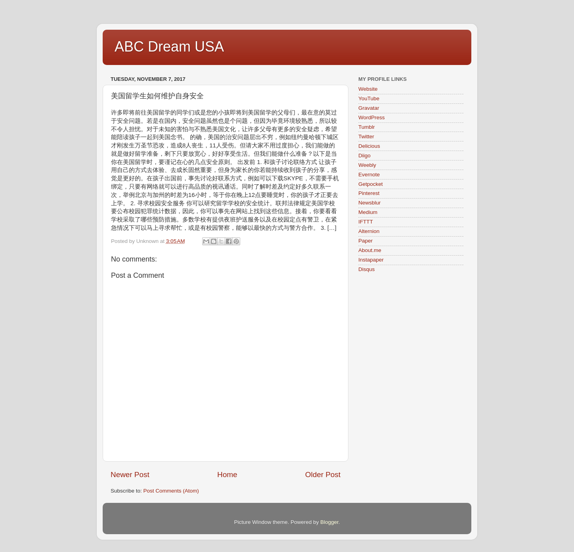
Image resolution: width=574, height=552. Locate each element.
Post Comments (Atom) (171, 491)
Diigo (364, 156)
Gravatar (368, 108)
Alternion (368, 231)
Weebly (367, 165)
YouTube (368, 98)
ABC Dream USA (169, 46)
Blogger (329, 522)
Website (368, 89)
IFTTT (365, 222)
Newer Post (130, 474)
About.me (369, 250)
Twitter (366, 136)
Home (227, 474)
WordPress (371, 117)
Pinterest (368, 193)
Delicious (369, 146)
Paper (365, 241)
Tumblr (366, 127)
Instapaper (371, 260)
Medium (367, 212)
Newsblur (369, 203)
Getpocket (370, 184)
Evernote (369, 175)
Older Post (323, 474)
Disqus (366, 269)
